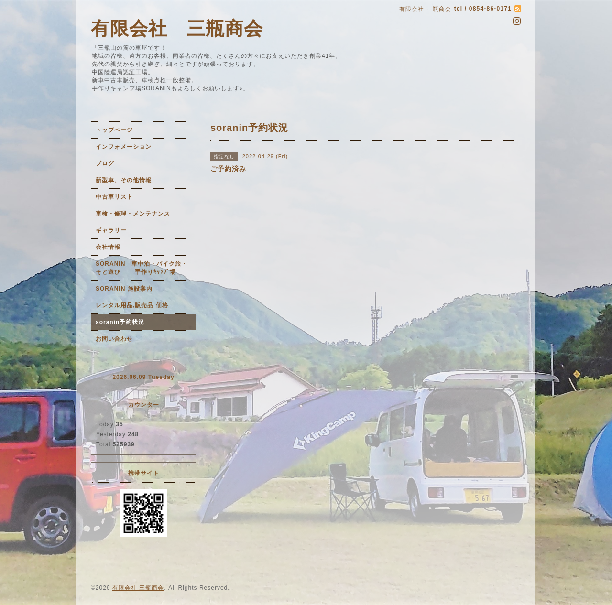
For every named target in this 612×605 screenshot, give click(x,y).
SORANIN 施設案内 (124, 288)
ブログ (105, 163)
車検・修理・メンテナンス (133, 213)
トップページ (114, 130)
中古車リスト (114, 197)
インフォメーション (124, 146)
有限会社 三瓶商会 (177, 28)
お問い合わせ (114, 338)
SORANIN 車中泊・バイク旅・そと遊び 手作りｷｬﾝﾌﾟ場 (141, 267)
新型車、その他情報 (124, 180)
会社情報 (108, 247)
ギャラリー (111, 230)
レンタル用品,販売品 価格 (132, 305)
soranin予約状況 (120, 322)
